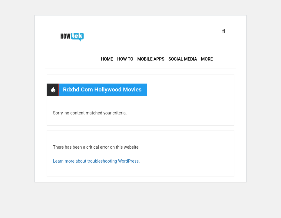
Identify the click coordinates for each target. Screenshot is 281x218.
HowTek (73, 37)
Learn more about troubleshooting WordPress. (96, 161)
